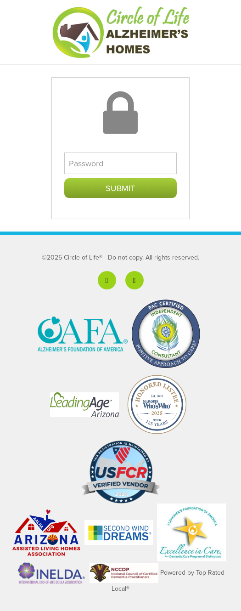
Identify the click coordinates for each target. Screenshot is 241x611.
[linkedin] (134, 280)
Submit (120, 188)
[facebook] (107, 280)
